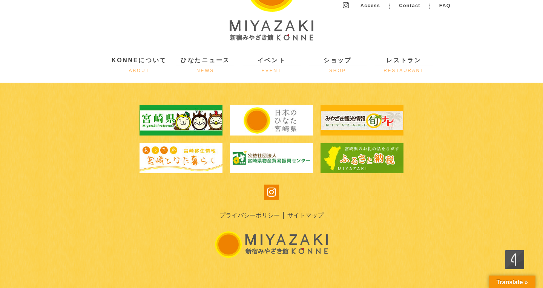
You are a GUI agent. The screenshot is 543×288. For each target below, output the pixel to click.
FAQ (445, 5)
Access (370, 5)
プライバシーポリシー (249, 215)
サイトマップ (305, 215)
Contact (409, 5)
